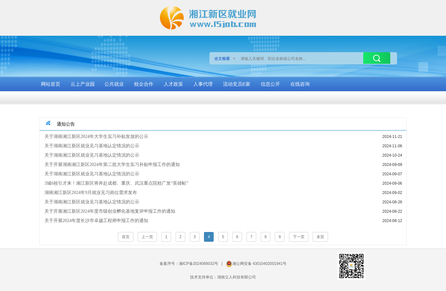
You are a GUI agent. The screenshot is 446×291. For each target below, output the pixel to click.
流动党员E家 (236, 84)
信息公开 (270, 84)
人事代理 (203, 84)
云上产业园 (83, 84)
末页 (320, 237)
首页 (126, 237)
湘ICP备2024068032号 (198, 263)
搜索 (376, 58)
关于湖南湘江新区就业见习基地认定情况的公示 (91, 145)
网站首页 (50, 84)
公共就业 (114, 84)
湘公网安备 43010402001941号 (259, 263)
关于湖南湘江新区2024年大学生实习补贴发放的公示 (96, 136)
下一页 (299, 237)
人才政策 (173, 84)
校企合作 (143, 84)
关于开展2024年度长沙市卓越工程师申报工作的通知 (96, 220)
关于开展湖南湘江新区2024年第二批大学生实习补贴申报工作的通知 (112, 164)
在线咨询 (300, 84)
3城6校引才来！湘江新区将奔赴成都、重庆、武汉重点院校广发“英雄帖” (116, 183)
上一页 (147, 237)
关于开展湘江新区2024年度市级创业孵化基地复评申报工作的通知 (109, 211)
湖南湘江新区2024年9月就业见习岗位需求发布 (90, 192)
